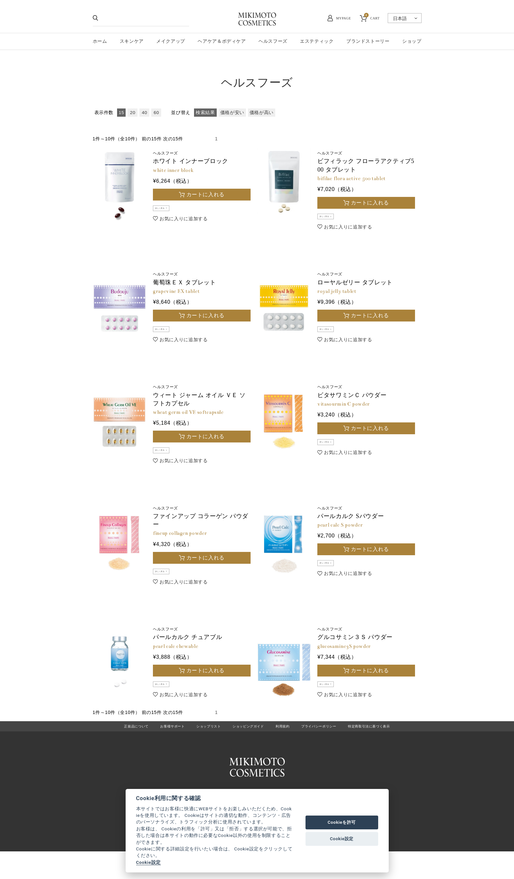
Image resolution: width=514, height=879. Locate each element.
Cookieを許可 (342, 822)
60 (156, 112)
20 (132, 112)
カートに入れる (205, 194)
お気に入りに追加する (183, 222)
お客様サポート (156, 749)
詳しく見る (168, 210)
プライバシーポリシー (328, 749)
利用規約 (286, 749)
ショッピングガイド (246, 749)
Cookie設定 (148, 862)
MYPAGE (343, 18)
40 (144, 112)
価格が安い (232, 112)
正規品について (113, 749)
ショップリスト (198, 749)
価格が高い (262, 112)
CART (372, 17)
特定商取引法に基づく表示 (389, 749)
